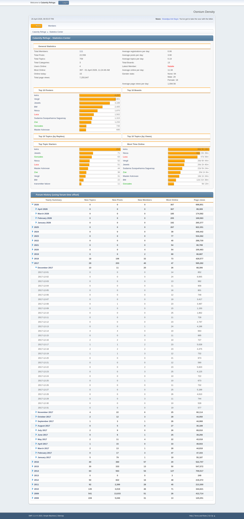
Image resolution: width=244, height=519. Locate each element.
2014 (36, 471)
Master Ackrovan (42, 130)
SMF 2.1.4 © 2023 (35, 516)
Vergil (36, 99)
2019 (36, 254)
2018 (36, 258)
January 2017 (44, 457)
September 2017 (46, 421)
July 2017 (42, 430)
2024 (36, 232)
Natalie (171, 66)
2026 (36, 204)
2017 (36, 263)
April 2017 (43, 444)
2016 (36, 462)
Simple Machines (49, 516)
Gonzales (38, 126)
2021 (36, 245)
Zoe (36, 122)
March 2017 (43, 448)
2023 (36, 236)
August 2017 (44, 426)
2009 (36, 493)
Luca (36, 114)
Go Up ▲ (211, 516)
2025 (36, 227)
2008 (36, 498)
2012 (36, 480)
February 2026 (45, 218)
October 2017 (44, 417)
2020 (36, 249)
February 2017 (45, 453)
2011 (36, 484)
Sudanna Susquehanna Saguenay (50, 118)
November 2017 (45, 412)
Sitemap (61, 516)
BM (35, 107)
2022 (36, 240)
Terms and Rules (200, 516)
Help (191, 516)
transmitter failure (42, 184)
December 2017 (45, 268)
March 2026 (43, 213)
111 (81, 51)
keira (36, 95)
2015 (36, 466)
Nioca (37, 110)
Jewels (37, 103)
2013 (36, 475)
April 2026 (43, 209)
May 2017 (42, 439)
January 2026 (44, 222)
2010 (36, 489)
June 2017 (43, 435)
